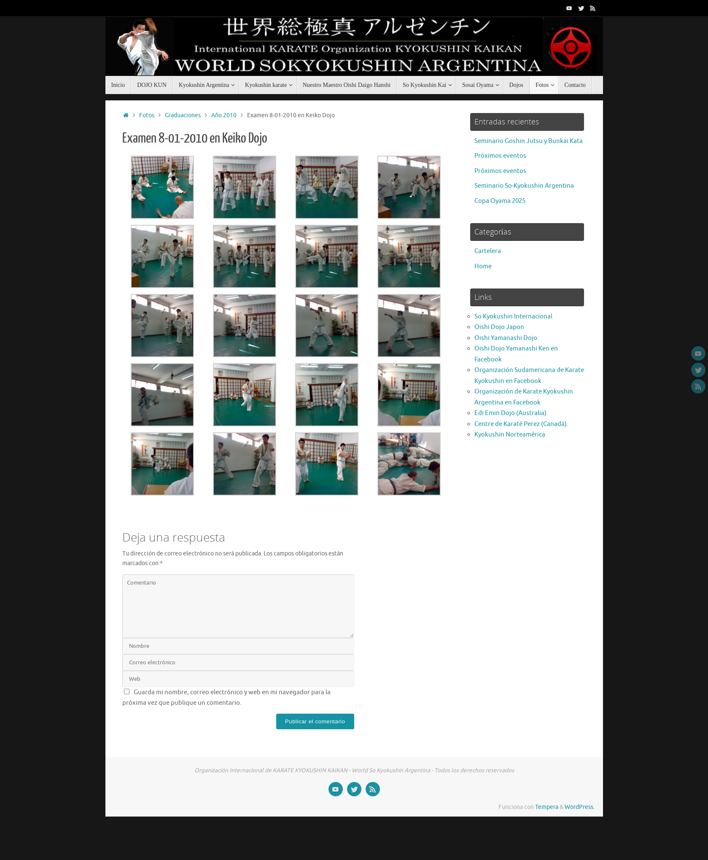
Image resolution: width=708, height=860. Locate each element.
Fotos (146, 115)
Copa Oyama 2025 (499, 201)
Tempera (546, 807)
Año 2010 (224, 115)
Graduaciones (183, 115)
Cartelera (487, 251)
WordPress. (580, 807)
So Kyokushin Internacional (513, 317)
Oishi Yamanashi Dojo (505, 338)
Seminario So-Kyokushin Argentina (524, 186)
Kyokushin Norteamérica (509, 435)
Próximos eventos (500, 156)
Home (483, 266)
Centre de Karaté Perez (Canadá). (521, 424)
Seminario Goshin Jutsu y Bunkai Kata (528, 141)
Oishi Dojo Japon (499, 327)
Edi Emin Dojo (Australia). (511, 413)
